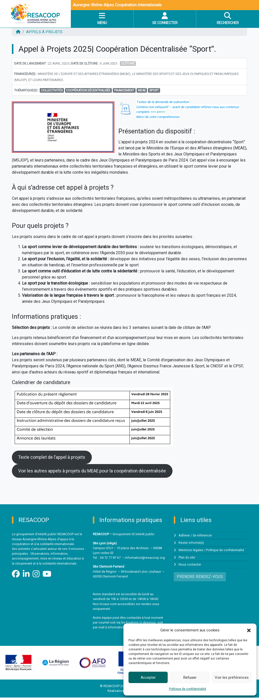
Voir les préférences (232, 677)
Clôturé (128, 63)
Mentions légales (191, 550)
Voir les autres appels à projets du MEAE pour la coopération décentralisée (92, 471)
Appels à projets (44, 31)
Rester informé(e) (191, 543)
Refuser (190, 677)
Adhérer (184, 536)
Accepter (148, 677)
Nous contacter (190, 565)
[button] (248, 630)
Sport (154, 90)
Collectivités (52, 90)
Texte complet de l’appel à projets (52, 457)
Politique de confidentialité (187, 689)
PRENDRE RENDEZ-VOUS (200, 576)
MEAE (142, 90)
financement (124, 90)
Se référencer (202, 536)
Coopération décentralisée (88, 90)
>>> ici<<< (157, 111)
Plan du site (187, 558)
